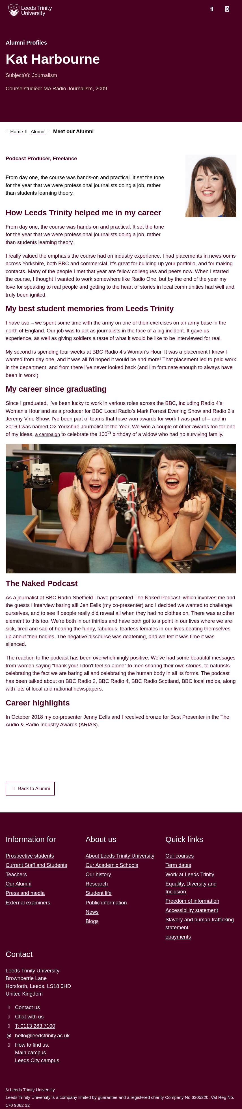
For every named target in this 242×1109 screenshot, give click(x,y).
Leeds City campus (37, 1060)
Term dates (178, 865)
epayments (178, 937)
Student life (99, 893)
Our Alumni (18, 884)
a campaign (48, 434)
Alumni (40, 131)
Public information (106, 903)
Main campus (30, 1053)
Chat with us (29, 1017)
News (92, 912)
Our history (98, 874)
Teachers (16, 874)
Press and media (25, 893)
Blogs (92, 921)
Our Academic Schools (112, 865)
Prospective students (30, 856)
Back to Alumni (32, 788)
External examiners (28, 903)
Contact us (27, 1007)
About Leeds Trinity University (120, 856)
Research (97, 884)
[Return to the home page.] (30, 10)
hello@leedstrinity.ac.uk (42, 1035)
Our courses (179, 856)
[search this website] (212, 9)
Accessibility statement (191, 910)
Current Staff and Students (36, 865)
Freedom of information (192, 901)
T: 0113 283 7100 (35, 1026)
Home (17, 131)
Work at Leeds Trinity (189, 874)
